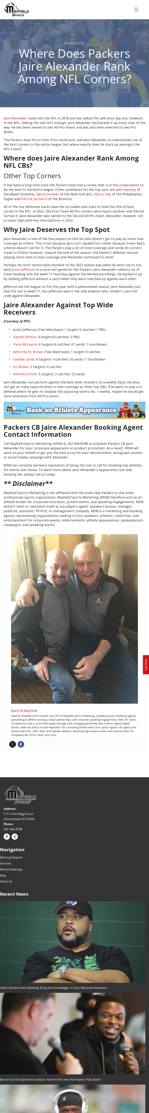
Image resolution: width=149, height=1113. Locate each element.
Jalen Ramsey (126, 189)
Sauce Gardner (47, 194)
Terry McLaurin (25, 344)
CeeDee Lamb (24, 359)
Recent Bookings (11, 869)
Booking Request (11, 857)
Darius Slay (102, 194)
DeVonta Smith (25, 374)
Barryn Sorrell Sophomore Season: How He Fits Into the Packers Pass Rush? (50, 1079)
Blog (3, 875)
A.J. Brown (21, 366)
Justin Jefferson (23, 269)
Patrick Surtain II (34, 198)
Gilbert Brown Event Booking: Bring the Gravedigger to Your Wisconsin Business (53, 988)
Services (5, 863)
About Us (6, 881)
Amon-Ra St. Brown (28, 351)
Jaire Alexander (15, 118)
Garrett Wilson (24, 337)
